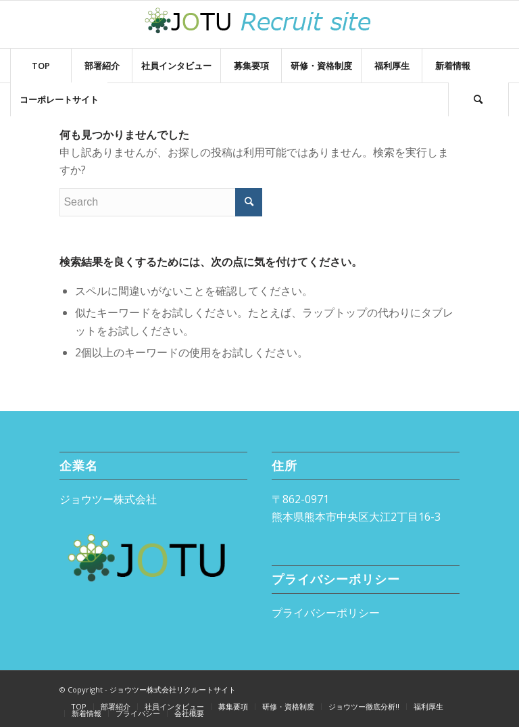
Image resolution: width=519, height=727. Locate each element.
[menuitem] (40, 66)
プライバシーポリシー (326, 612)
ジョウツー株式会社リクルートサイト (172, 689)
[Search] (478, 99)
